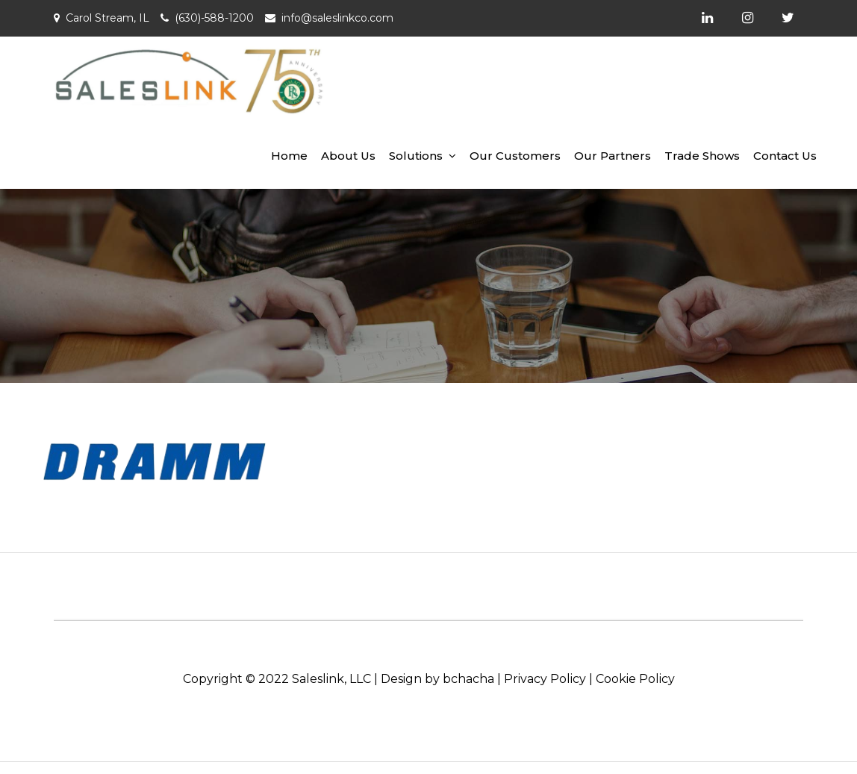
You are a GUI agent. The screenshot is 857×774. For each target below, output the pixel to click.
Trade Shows (702, 156)
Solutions (416, 156)
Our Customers (515, 156)
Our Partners (612, 156)
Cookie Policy (635, 679)
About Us (348, 156)
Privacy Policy (545, 679)
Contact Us (785, 156)
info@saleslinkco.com (337, 18)
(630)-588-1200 (214, 18)
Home (289, 156)
